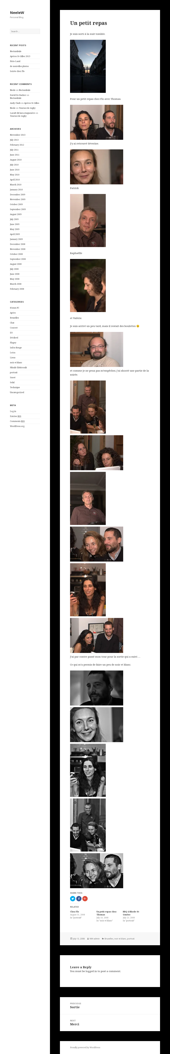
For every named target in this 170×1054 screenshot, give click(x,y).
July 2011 (14, 149)
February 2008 (17, 288)
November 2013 (17, 134)
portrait (13, 372)
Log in (13, 411)
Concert (14, 327)
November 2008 (17, 249)
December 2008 (17, 244)
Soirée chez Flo (17, 71)
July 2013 (14, 139)
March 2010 (15, 184)
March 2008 (15, 284)
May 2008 (14, 279)
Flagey (13, 342)
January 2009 (16, 239)
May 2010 (14, 174)
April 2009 (15, 234)
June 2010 (14, 169)
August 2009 (16, 214)
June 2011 (14, 154)
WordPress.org (17, 426)
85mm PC (14, 307)
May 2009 (14, 229)
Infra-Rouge (16, 347)
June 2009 (14, 224)
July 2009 (14, 219)
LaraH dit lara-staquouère (22, 113)
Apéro (13, 312)
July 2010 (14, 164)
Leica (12, 352)
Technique (15, 387)
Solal (12, 382)
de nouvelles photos (19, 66)
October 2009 (16, 204)
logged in (91, 971)
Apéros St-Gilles (31, 103)
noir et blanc (16, 362)
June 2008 (14, 274)
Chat (12, 322)
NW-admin (95, 938)
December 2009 (17, 194)
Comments (17, 421)
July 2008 (14, 269)
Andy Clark (15, 103)
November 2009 (17, 199)
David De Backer (18, 95)
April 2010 (15, 179)
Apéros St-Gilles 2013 (20, 56)
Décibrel (14, 337)
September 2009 (18, 209)
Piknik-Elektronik (18, 367)
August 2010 (16, 159)
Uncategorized (17, 392)
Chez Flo (74, 911)
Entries (15, 416)
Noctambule (15, 51)
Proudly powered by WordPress (85, 1047)
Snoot (12, 377)
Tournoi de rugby (27, 108)
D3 (11, 332)
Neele (12, 90)
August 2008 (16, 264)
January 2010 (16, 189)
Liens (12, 357)
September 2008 (18, 259)
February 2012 (17, 144)
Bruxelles (14, 317)
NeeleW (17, 12)
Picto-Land (15, 61)
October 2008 (16, 254)
